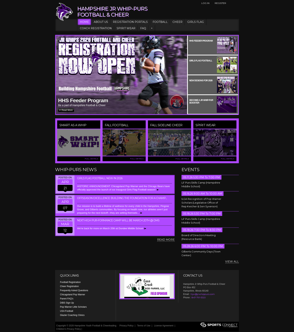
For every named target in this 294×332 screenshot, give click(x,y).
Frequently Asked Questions (74, 290)
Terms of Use (143, 325)
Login (87, 329)
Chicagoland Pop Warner (72, 294)
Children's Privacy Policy (68, 329)
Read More (67, 110)
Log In (205, 3)
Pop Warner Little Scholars (73, 307)
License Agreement (163, 325)
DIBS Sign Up (67, 302)
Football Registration (70, 282)
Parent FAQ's (66, 298)
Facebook (230, 3)
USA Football (66, 311)
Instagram (237, 3)
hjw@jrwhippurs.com (203, 294)
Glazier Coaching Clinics (72, 315)
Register (220, 3)
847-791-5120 (199, 297)
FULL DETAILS (91, 158)
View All (232, 261)
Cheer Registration (69, 286)
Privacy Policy (126, 325)
